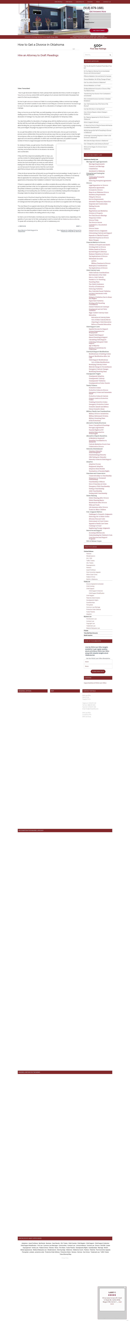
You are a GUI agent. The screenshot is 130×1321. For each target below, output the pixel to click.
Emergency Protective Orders (99, 404)
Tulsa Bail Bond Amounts (91, 633)
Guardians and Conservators (95, 473)
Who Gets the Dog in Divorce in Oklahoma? (96, 140)
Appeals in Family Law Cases (98, 523)
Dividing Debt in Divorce (97, 247)
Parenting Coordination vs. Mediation (98, 441)
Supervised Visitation (96, 301)
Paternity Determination (93, 598)
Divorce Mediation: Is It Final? (92, 85)
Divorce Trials (93, 220)
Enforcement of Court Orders (98, 521)
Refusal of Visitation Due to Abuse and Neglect (100, 297)
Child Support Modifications (98, 360)
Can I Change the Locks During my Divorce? (96, 144)
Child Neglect (90, 595)
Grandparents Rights (92, 600)
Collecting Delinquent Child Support (98, 342)
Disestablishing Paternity (97, 455)
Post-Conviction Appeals (93, 572)
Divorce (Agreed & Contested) (94, 584)
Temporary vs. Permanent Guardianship (97, 478)
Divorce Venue (94, 228)
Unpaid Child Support (96, 335)
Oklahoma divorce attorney (71, 219)
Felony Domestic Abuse (96, 409)
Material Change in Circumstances (100, 367)
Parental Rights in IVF (96, 430)
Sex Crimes (86, 1252)
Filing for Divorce (95, 197)
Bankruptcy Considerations (98, 265)
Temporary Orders (95, 218)
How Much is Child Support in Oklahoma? (28, 231)
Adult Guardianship (95, 491)
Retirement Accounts (96, 258)
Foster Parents (90, 612)
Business (48, 1243)
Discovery (92, 208)
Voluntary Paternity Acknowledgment (95, 451)
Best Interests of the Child (97, 275)
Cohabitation (93, 169)
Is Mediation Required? (97, 438)
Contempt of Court (95, 526)
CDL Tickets (89, 563)
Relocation (92, 315)
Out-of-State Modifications (100, 362)
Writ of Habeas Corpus (93, 541)
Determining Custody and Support (100, 233)
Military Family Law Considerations (98, 411)
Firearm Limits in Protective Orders (98, 399)
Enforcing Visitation (96, 289)
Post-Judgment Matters (94, 512)
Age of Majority (94, 345)
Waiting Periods (94, 206)
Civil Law (40, 1245)
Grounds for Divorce (96, 190)
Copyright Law (90, 623)
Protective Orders (95, 388)
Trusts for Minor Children (97, 509)
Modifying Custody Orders (98, 364)
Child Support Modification (96, 593)
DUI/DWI (102, 1245)
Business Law (88, 616)
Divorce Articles (92, 61)
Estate (108, 1245)
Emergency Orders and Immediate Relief (100, 393)
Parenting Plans (94, 282)
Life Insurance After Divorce (98, 507)
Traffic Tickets (90, 560)
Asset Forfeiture (91, 570)
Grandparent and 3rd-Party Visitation (98, 309)
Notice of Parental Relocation (101, 324)
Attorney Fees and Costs (97, 519)
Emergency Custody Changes (98, 369)
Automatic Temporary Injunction (100, 201)
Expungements (90, 565)
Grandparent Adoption (96, 376)
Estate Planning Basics (96, 500)
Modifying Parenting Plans (98, 371)
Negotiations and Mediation (98, 211)
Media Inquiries (88, 635)
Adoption (89, 462)
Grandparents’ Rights (93, 374)
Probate (86, 630)
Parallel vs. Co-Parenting (97, 279)
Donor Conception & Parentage (99, 425)
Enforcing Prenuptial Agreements (100, 180)
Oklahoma (69, 1250)
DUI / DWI (89, 558)
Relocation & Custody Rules (100, 317)
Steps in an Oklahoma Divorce (99, 192)
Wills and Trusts (94, 505)
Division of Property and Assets (99, 245)
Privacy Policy (65, 1258)
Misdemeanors (90, 556)
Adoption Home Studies (97, 469)
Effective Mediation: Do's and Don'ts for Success (98, 76)
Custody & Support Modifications (97, 351)
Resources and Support (94, 530)
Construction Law (91, 619)
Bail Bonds (42, 1243)
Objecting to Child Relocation (101, 322)
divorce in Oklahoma (34, 101)
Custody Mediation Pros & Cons (99, 444)
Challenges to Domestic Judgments (100, 514)
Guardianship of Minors (97, 482)
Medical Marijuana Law (93, 628)
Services (79, 1252)
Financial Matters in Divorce (95, 242)
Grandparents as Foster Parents (99, 383)
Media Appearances (26, 1250)
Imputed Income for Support (98, 329)
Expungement (27, 1247)
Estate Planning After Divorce (99, 498)
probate (32, 1252)
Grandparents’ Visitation (97, 381)
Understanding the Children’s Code (100, 535)
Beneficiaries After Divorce (98, 502)
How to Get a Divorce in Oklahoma (41, 44)
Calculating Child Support (97, 339)
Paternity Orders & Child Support (100, 459)
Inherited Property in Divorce (99, 238)
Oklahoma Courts (78, 1250)
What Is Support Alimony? (91, 122)
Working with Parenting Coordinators (97, 303)
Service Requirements (96, 199)
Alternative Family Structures (96, 423)
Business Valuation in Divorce (99, 254)
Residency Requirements (97, 194)
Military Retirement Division (98, 416)
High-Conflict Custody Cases (98, 313)
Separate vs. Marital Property (98, 235)
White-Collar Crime (91, 574)
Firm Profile (58, 1)
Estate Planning (91, 495)
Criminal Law (90, 1245)
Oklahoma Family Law (91, 159)
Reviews (90, 1)
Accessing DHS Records (97, 533)
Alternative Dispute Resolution (96, 436)
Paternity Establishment (94, 449)
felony (56, 1247)
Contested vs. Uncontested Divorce (98, 225)
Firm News (69, 1)
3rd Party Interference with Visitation (98, 294)
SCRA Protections (95, 420)
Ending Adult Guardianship (98, 493)
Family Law (87, 581)
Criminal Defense (89, 551)
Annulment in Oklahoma (97, 171)
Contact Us (107, 1)
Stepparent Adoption (96, 466)
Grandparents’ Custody (96, 378)
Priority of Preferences (96, 286)
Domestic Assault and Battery (99, 407)
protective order (39, 1252)
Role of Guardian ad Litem (97, 484)
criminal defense (81, 1245)
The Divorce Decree (95, 222)
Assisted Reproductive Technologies (96, 432)
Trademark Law (90, 626)
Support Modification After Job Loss (99, 356)
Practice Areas (91, 547)
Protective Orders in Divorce (98, 390)
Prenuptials (89, 605)
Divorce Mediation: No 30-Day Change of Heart (97, 79)
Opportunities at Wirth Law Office (95, 683)
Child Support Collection (96, 591)
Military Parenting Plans (97, 418)
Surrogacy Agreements (96, 427)
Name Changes (94, 240)
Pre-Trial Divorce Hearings (98, 215)
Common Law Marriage (96, 166)
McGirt (106, 1247)
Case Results (80, 1)
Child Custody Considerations (99, 272)
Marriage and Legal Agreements (96, 162)
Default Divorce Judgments (98, 231)
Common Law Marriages (50, 1245)
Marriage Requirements (97, 164)
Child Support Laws (93, 327)
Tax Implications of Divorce (98, 256)
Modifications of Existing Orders (100, 354)
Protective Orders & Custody (98, 396)
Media (98, 1)
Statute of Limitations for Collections (97, 348)
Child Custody (90, 586)
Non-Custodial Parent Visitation (99, 291)
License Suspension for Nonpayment (96, 332)
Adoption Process (95, 464)
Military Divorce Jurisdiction (98, 413)
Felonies (88, 553)
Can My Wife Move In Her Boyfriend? (94, 109)
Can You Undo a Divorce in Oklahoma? (95, 82)
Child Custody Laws (93, 270)
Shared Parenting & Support (98, 337)
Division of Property (96, 213)
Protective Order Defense (93, 609)
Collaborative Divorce (96, 446)
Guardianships (90, 602)
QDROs (93, 261)
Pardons (88, 567)
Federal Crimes (90, 577)
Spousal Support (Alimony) (98, 252)
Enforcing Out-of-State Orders (99, 516)
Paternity (92, 1250)
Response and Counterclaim (98, 204)
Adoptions (25, 1243)
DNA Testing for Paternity (97, 457)
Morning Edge (61, 1250)
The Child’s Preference (96, 284)
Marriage (100, 1247)
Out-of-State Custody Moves (101, 320)
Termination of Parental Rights (99, 471)
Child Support (90, 588)
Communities (63, 1245)
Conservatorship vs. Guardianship (100, 476)
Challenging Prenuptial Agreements (96, 177)
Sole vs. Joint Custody (96, 277)
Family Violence (91, 385)
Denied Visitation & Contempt (99, 307)
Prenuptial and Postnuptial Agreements (95, 174)
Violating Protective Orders (98, 402)
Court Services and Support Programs (98, 538)
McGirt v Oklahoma (92, 579)
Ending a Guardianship (96, 488)
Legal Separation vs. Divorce (98, 185)
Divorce (89, 183)
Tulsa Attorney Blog (65, 1254)
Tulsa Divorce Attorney (25, 95)
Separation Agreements (96, 187)
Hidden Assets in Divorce (97, 249)
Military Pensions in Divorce (100, 263)
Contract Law (90, 621)
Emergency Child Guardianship (99, 486)
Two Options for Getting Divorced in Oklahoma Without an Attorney (69, 231)
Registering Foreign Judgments (99, 528)
